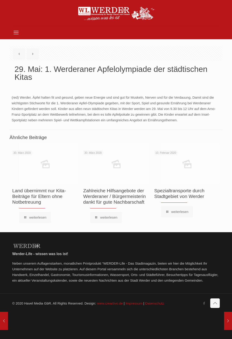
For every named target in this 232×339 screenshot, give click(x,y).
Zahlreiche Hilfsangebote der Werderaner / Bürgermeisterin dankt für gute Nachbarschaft (114, 196)
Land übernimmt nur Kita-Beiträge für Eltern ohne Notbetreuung (39, 196)
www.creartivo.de (110, 303)
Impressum (134, 303)
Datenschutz (154, 303)
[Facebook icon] (204, 303)
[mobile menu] (16, 33)
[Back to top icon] (215, 303)
